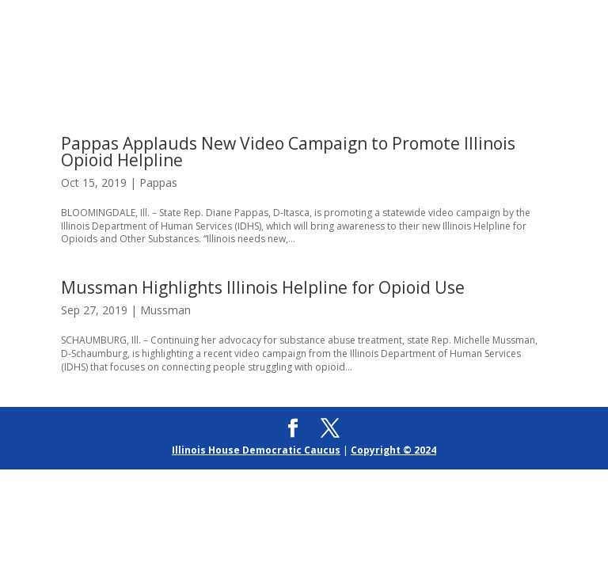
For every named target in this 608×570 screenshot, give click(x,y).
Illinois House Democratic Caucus (256, 450)
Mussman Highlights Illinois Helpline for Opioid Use (263, 287)
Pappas (158, 182)
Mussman (165, 309)
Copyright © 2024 (393, 450)
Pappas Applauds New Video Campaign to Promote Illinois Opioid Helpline (288, 151)
